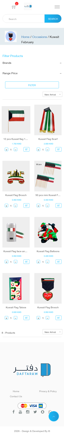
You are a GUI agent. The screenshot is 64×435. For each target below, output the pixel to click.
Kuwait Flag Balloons (48, 251)
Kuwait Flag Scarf (48, 138)
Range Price (32, 73)
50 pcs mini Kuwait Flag (48, 194)
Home (16, 391)
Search (53, 18)
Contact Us (16, 396)
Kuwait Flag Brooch (16, 194)
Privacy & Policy (48, 391)
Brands (32, 62)
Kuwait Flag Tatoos (16, 307)
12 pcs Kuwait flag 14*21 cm (16, 138)
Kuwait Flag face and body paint (16, 251)
